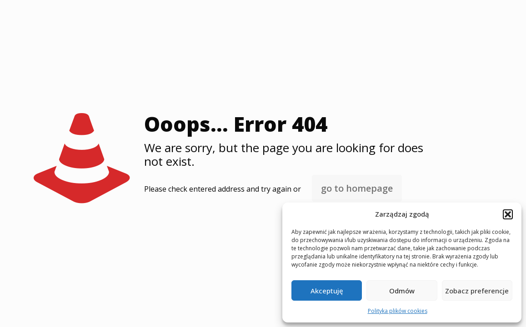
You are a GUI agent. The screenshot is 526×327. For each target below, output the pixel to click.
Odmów (402, 290)
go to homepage (357, 188)
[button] (507, 214)
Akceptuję (327, 290)
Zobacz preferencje (477, 290)
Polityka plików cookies (397, 311)
